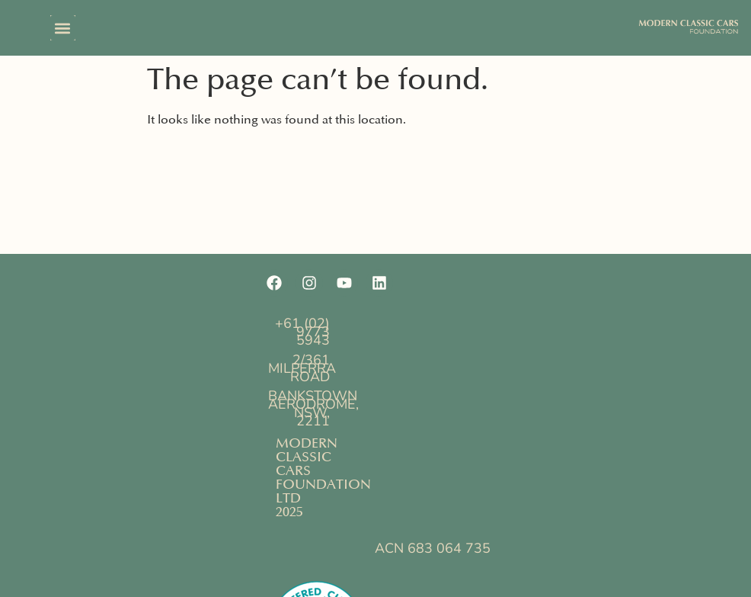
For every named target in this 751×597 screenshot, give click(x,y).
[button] (62, 27)
